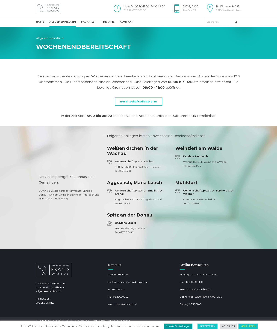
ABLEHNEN (228, 326)
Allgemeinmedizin (62, 21)
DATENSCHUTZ (45, 302)
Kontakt (126, 21)
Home (40, 21)
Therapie (107, 21)
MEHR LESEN (248, 326)
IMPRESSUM (43, 299)
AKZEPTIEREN (207, 326)
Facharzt (88, 21)
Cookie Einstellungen (178, 326)
